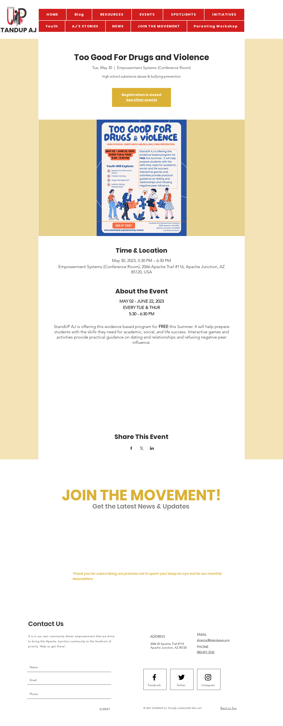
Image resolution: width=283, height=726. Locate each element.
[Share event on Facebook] (131, 448)
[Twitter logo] (181, 677)
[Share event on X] (142, 448)
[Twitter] (181, 685)
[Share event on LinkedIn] (152, 448)
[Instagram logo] (208, 677)
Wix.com (197, 708)
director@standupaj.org (213, 640)
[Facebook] (154, 685)
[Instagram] (208, 685)
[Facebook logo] (154, 677)
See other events (141, 99)
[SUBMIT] (104, 709)
